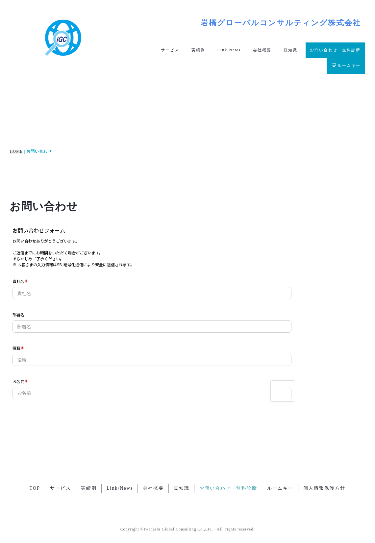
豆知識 (290, 50)
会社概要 (262, 50)
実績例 (198, 50)
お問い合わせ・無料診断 (335, 50)
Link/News (229, 50)
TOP (35, 488)
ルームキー (346, 65)
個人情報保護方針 (324, 488)
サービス (170, 50)
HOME (16, 151)
